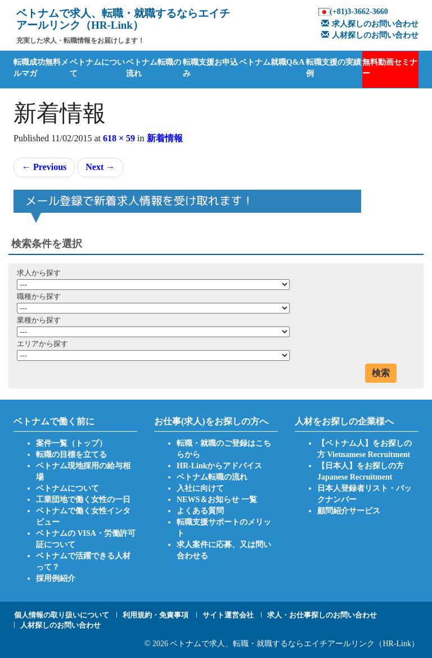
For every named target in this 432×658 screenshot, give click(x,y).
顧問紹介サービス (348, 511)
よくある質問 (200, 511)
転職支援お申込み (210, 68)
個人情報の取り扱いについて (61, 615)
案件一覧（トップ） (71, 443)
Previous (44, 167)
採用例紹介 (55, 578)
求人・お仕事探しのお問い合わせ (322, 615)
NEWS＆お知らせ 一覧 (217, 499)
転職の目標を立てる (71, 454)
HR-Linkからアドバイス (219, 466)
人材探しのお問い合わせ (368, 35)
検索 (381, 373)
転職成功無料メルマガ (41, 68)
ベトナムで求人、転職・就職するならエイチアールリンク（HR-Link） (294, 643)
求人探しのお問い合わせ (368, 24)
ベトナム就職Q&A (272, 62)
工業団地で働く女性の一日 (83, 499)
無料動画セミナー (389, 68)
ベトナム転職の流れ (153, 68)
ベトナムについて (97, 68)
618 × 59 (119, 138)
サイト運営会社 (228, 615)
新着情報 (165, 138)
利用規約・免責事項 (155, 615)
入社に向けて (200, 488)
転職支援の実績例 (333, 68)
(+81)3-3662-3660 (359, 11)
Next (100, 167)
